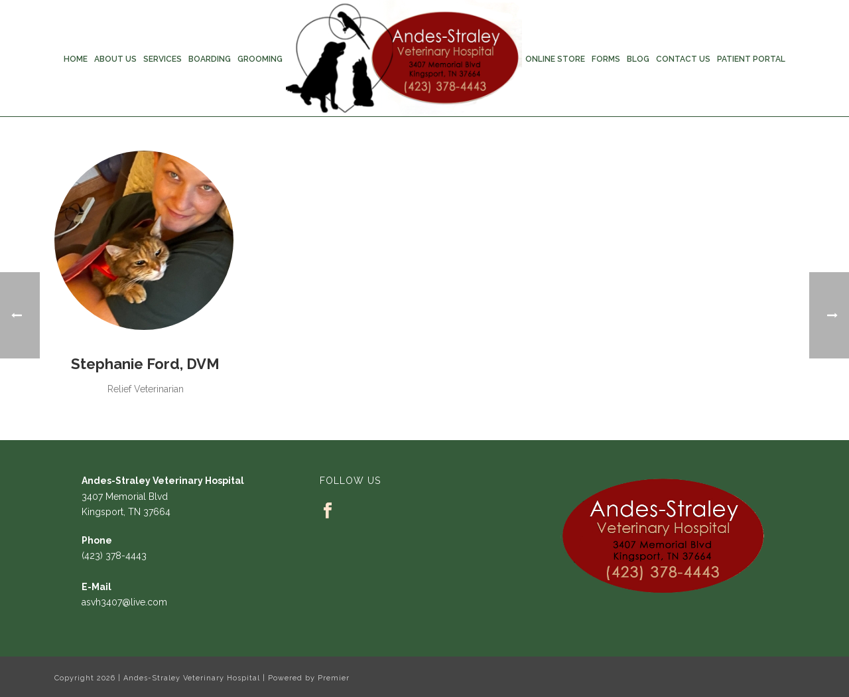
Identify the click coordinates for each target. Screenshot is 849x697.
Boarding (209, 59)
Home (76, 59)
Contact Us (683, 59)
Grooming (260, 59)
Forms (606, 59)
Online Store (555, 59)
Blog (638, 59)
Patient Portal (751, 59)
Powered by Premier (309, 678)
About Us (115, 59)
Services (162, 59)
